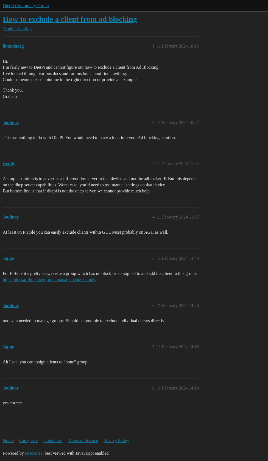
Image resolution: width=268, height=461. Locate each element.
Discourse (34, 453)
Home (8, 440)
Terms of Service (83, 440)
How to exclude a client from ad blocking (70, 19)
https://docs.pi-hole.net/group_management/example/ (49, 279)
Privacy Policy (116, 440)
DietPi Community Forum (26, 5)
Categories (28, 440)
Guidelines (52, 440)
